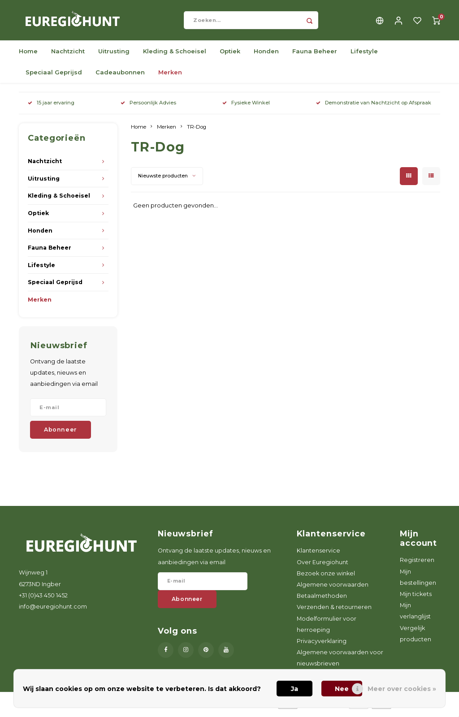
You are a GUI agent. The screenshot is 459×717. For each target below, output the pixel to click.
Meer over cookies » (402, 689)
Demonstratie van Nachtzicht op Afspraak (373, 107)
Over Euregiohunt (322, 566)
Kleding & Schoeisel (174, 55)
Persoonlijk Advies (148, 107)
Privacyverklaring (321, 645)
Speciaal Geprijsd (54, 76)
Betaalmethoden (322, 600)
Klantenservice (318, 555)
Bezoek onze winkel (326, 577)
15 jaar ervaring (51, 107)
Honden (266, 55)
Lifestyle (364, 55)
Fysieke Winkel (246, 107)
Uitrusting (114, 55)
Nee (342, 689)
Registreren (417, 564)
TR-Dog (196, 131)
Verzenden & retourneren (334, 611)
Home (28, 55)
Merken (170, 76)
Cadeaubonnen (120, 76)
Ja (294, 689)
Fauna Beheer (314, 55)
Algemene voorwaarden (332, 589)
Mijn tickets (416, 598)
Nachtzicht (68, 55)
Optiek (230, 55)
